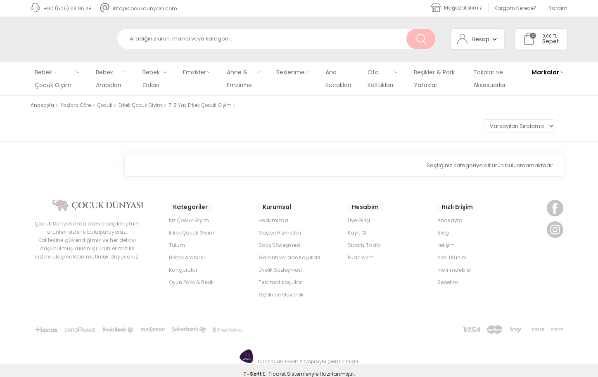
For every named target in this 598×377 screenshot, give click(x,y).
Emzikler (194, 72)
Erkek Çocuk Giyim (191, 225)
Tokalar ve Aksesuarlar (489, 78)
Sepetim (447, 274)
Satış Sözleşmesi (279, 237)
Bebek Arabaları (108, 78)
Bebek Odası (151, 78)
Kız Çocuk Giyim (189, 212)
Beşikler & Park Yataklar (434, 78)
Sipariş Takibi (364, 237)
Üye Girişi (359, 212)
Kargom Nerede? (515, 8)
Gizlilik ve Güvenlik (281, 287)
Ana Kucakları (338, 78)
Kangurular (183, 262)
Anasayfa (450, 212)
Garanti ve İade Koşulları (289, 250)
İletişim (446, 237)
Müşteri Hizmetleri (280, 225)
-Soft (253, 366)
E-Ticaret (274, 366)
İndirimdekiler (454, 262)
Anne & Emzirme (239, 78)
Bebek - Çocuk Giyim (53, 78)
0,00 (547, 36)
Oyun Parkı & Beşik (191, 274)
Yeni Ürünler (451, 250)
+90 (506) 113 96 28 (61, 8)
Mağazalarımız (456, 7)
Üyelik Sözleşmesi (280, 262)
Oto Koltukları (380, 78)
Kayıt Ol (357, 225)
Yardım (558, 8)
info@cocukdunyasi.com (138, 8)
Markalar (545, 72)
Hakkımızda (273, 212)
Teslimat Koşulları (281, 274)
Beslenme (290, 72)
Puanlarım (361, 250)
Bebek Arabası (187, 250)
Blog (443, 225)
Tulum (177, 237)
